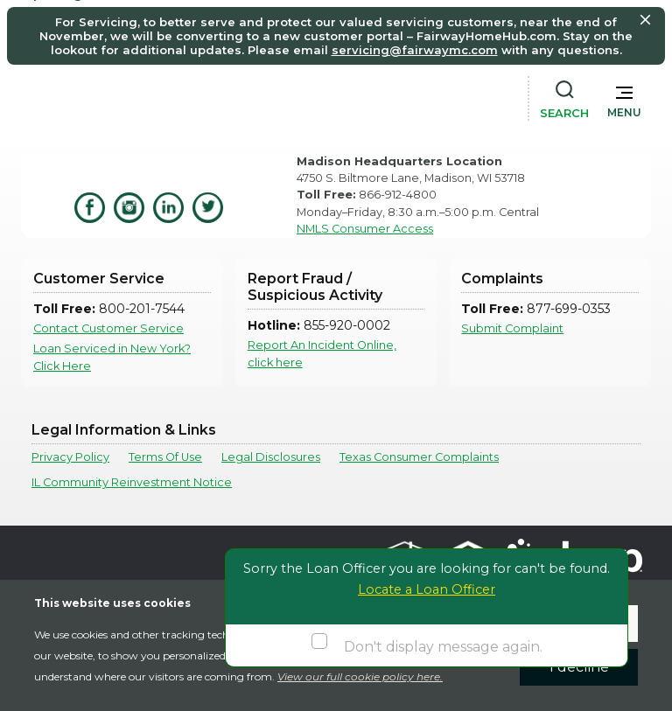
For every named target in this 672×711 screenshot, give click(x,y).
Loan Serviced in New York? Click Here (112, 357)
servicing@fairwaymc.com (415, 50)
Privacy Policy (70, 457)
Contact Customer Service (108, 328)
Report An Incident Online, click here (322, 353)
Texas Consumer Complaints (419, 457)
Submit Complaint (512, 328)
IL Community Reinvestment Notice (132, 482)
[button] (624, 98)
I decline (579, 667)
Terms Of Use (165, 457)
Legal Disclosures (270, 457)
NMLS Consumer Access (365, 228)
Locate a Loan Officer (426, 589)
